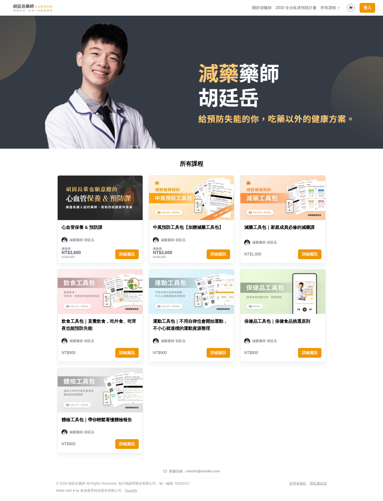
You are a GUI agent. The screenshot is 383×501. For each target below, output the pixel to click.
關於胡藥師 (262, 8)
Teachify (131, 490)
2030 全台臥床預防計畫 (296, 8)
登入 (367, 8)
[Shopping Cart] (351, 8)
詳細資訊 (127, 254)
